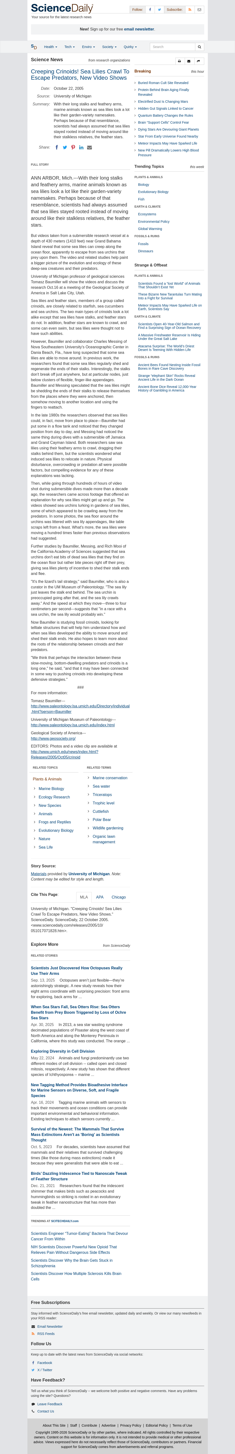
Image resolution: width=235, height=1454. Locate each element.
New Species (50, 805)
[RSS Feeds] (190, 9)
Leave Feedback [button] (49, 1404)
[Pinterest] (73, 147)
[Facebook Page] (150, 9)
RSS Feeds (46, 1334)
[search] (199, 47)
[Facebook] (57, 147)
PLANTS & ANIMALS (148, 177)
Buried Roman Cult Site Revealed (163, 83)
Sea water (101, 786)
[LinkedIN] (81, 147)
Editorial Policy (157, 1425)
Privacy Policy (130, 1425)
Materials (39, 874)
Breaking (142, 71)
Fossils (143, 244)
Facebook (44, 1363)
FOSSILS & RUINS (146, 236)
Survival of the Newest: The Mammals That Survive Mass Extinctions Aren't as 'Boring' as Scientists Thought (77, 1134)
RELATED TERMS (99, 767)
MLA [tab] (84, 897)
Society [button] (109, 47)
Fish (141, 199)
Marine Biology (51, 789)
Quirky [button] (130, 47)
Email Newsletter (50, 1326)
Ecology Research (54, 797)
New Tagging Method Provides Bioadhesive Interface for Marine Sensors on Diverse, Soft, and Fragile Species (79, 1090)
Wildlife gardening (108, 828)
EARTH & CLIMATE (147, 206)
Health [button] (50, 47)
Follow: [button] (137, 10)
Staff (73, 1425)
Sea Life (46, 847)
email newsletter (139, 29)
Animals (45, 814)
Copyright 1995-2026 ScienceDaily (62, 1432)
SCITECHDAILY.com (65, 1221)
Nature (44, 839)
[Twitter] (65, 147)
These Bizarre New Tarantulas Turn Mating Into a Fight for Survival (170, 296)
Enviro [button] (88, 47)
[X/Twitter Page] (159, 9)
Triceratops (102, 795)
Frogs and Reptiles (55, 822)
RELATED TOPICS (45, 767)
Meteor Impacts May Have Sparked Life (167, 143)
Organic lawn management (104, 839)
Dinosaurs (145, 251)
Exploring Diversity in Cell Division (63, 1051)
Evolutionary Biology (56, 830)
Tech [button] (69, 47)
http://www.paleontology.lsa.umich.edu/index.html (73, 725)
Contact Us (45, 1411)
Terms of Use (182, 1425)
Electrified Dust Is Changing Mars (163, 101)
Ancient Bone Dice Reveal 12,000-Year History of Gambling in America (167, 388)
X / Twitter (44, 1370)
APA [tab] (99, 897)
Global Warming (150, 229)
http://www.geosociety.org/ (53, 738)
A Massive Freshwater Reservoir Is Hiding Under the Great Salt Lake (169, 337)
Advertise (108, 1425)
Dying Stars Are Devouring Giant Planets (168, 129)
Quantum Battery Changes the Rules (165, 115)
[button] (180, 61)
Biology (143, 185)
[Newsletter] (199, 9)
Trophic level (103, 803)
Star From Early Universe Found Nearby (168, 136)
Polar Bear (102, 820)
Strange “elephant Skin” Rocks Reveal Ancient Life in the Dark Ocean (166, 377)
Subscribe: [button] (175, 10)
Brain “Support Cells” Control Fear (163, 122)
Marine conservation (110, 778)
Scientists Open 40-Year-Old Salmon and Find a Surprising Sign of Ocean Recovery (169, 326)
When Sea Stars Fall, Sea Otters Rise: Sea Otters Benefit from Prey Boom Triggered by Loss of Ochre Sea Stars (78, 1012)
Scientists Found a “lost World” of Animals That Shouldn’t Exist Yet (169, 285)
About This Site (54, 1425)
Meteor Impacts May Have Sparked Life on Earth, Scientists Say (170, 307)
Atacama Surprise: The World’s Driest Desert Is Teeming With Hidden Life (166, 348)
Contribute (89, 1425)
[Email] (89, 147)
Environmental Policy (154, 221)
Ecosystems (147, 214)
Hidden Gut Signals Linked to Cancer (165, 108)
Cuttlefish (101, 811)
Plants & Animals (47, 779)
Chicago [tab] (119, 897)
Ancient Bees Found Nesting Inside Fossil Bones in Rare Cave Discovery (169, 366)
